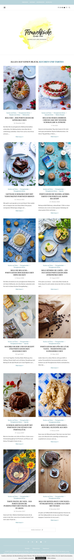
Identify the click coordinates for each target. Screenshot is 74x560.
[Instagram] (60, 7)
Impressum (46, 548)
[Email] (64, 7)
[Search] (69, 7)
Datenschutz (36, 548)
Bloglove (49, 2)
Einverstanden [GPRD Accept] (41, 558)
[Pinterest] (62, 7)
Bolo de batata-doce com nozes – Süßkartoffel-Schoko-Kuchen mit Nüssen (54, 504)
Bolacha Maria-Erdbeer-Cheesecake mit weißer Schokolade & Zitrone (54, 120)
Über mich (25, 2)
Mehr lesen (19, 136)
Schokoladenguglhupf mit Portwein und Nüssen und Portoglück (19, 427)
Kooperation (40, 2)
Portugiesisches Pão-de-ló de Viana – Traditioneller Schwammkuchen (54, 349)
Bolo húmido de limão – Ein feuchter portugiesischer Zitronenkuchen (55, 272)
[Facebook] (58, 7)
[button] (6, 395)
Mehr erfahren (51, 558)
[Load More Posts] (37, 530)
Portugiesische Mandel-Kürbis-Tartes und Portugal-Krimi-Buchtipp (54, 196)
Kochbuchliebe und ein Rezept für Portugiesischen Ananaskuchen (19, 349)
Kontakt (32, 2)
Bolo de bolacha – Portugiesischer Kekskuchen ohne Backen (19, 272)
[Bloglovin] (66, 7)
